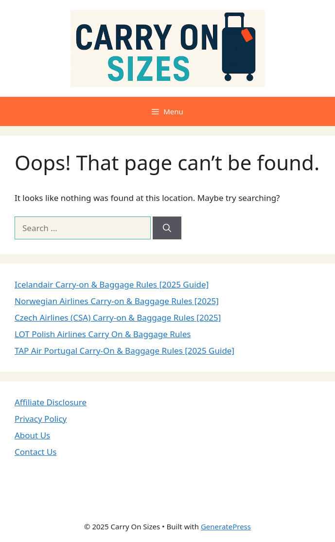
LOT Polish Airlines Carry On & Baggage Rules (103, 334)
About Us (32, 435)
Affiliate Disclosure (51, 402)
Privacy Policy (41, 418)
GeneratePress (226, 526)
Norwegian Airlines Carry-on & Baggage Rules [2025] (117, 301)
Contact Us (36, 451)
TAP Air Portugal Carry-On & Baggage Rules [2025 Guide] (124, 350)
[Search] (167, 228)
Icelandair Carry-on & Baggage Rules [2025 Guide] (112, 284)
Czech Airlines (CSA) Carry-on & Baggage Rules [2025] (118, 317)
